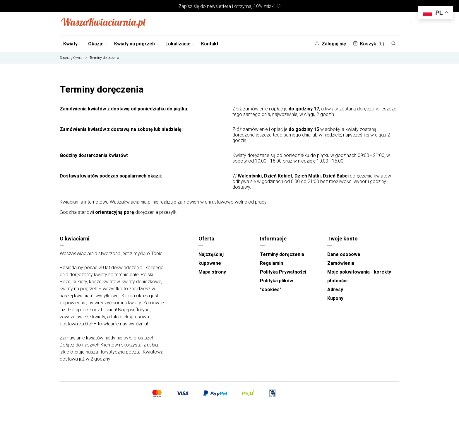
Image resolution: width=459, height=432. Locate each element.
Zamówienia (340, 263)
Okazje (97, 44)
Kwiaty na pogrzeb (136, 44)
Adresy (335, 289)
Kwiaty (72, 44)
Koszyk (368, 44)
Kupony (335, 298)
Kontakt (209, 44)
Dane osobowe (343, 254)
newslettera (219, 6)
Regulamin (271, 263)
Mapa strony (212, 272)
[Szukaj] (393, 43)
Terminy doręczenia (282, 254)
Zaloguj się (330, 44)
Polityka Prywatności (283, 272)
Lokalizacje (179, 44)
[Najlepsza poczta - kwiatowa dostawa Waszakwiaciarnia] (104, 23)
